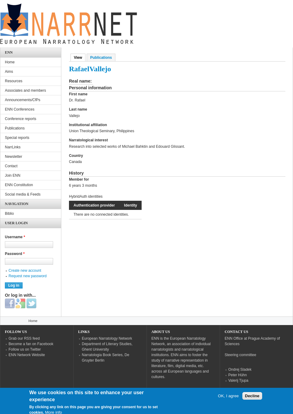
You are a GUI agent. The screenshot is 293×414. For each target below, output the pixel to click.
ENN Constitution (19, 185)
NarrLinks (12, 147)
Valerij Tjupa (238, 380)
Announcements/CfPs (22, 100)
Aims (9, 71)
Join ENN (12, 175)
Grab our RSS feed (24, 338)
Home (10, 62)
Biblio (9, 213)
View (79, 57)
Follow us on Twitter (25, 349)
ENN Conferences (19, 109)
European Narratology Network (107, 338)
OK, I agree (228, 399)
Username (15, 237)
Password (15, 254)
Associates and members (25, 90)
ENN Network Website (27, 355)
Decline (252, 399)
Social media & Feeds (23, 194)
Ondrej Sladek (239, 369)
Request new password (28, 276)
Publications (101, 57)
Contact (11, 166)
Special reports (17, 138)
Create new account (25, 270)
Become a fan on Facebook (31, 344)
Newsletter (13, 156)
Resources (13, 81)
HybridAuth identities (86, 196)
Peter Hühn (237, 375)
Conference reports (20, 119)
